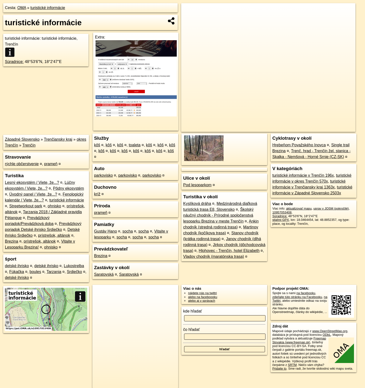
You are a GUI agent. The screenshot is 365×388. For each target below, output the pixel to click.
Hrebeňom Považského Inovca (299, 145)
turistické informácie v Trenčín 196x (303, 175)
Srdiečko (74, 272)
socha (127, 231)
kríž (97, 194)
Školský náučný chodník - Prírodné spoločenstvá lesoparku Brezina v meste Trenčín (218, 215)
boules (35, 272)
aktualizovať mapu (299, 208)
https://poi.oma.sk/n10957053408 (333, 128)
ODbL (327, 335)
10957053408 (281, 212)
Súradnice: (14, 62)
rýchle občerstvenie (22, 164)
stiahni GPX (280, 220)
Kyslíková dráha (197, 203)
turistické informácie (47, 8)
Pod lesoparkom (197, 185)
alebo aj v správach (201, 300)
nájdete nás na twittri (202, 293)
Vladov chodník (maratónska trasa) (213, 256)
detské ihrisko (17, 266)
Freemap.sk (295, 128)
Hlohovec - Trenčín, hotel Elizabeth (229, 251)
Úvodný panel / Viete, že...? (33, 194)
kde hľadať (192, 311)
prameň (50, 164)
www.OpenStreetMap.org (329, 331)
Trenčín (29, 145)
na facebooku (305, 293)
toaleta (134, 145)
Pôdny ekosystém (68, 188)
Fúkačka (16, 272)
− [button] (189, 19)
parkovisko (103, 175)
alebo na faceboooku (202, 297)
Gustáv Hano (105, 231)
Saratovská (104, 274)
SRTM (292, 365)
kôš (97, 145)
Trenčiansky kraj (58, 139)
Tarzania (54, 272)
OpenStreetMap (269, 128)
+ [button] (189, 11)
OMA (21, 8)
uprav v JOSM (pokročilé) (331, 208)
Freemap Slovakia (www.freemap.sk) (299, 340)
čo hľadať (191, 329)
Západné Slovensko (22, 139)
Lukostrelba (74, 266)
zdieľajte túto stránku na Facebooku (297, 297)
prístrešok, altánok (54, 235)
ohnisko (54, 206)
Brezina (11, 241)
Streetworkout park (25, 206)
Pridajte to (279, 368)
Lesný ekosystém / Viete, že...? (32, 182)
